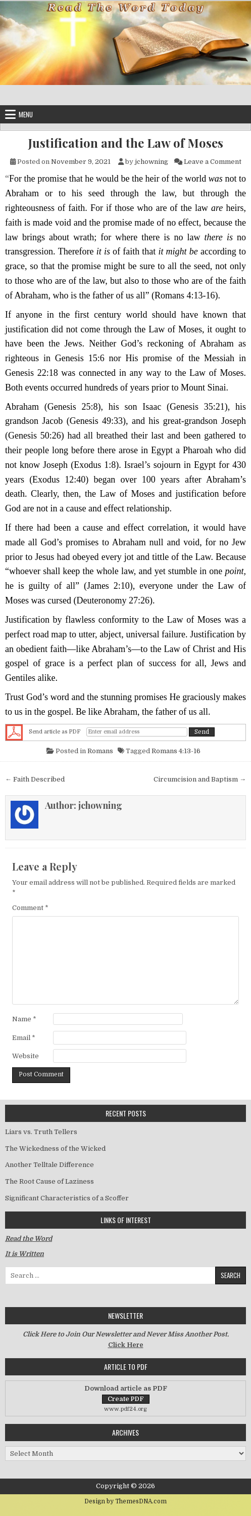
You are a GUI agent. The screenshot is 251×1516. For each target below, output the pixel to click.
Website (25, 1056)
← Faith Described (35, 779)
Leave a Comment (212, 161)
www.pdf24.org (125, 1409)
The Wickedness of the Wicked (55, 1148)
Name (24, 1019)
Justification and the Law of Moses (125, 143)
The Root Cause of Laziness (49, 1181)
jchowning (151, 161)
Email (23, 1038)
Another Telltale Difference (49, 1164)
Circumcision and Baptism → (200, 779)
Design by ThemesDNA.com (125, 1501)
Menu (26, 114)
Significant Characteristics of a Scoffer (67, 1198)
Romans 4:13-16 (176, 751)
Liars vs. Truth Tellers (41, 1132)
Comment (30, 908)
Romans (100, 751)
